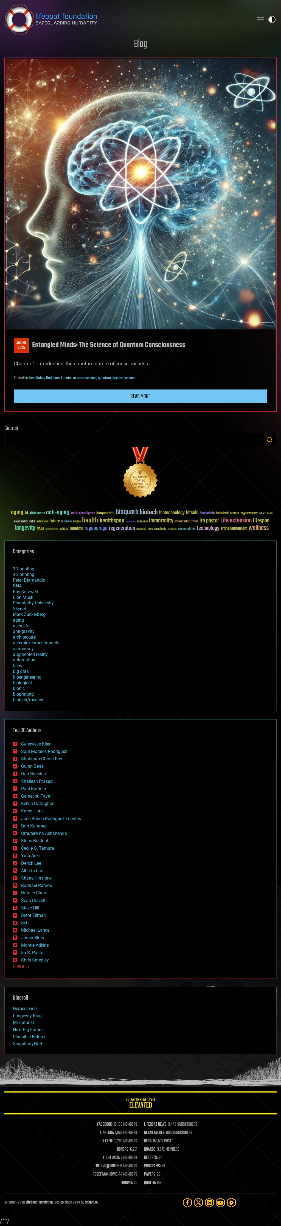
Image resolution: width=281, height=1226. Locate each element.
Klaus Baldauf (35, 840)
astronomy (23, 648)
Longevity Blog (27, 1015)
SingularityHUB (27, 1043)
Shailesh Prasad (37, 781)
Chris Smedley (35, 960)
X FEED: (107, 1141)
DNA (17, 585)
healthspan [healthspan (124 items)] (112, 520)
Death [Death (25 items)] (269, 513)
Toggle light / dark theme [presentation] (272, 19)
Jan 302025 (21, 345)
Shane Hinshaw (36, 878)
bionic (19, 688)
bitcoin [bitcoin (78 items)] (192, 513)
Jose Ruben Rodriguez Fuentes (50, 378)
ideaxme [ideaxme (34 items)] (142, 522)
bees (17, 665)
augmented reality (30, 654)
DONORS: (123, 1149)
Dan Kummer (34, 826)
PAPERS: (150, 1174)
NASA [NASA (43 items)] (40, 529)
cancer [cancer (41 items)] (234, 513)
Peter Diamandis (29, 580)
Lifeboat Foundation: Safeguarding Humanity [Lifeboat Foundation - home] (126, 19)
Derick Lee (31, 863)
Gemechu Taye (35, 796)
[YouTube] (220, 1202)
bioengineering (27, 677)
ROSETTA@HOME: (105, 1174)
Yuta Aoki (30, 855)
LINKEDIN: (107, 1132)
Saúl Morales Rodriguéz (44, 751)
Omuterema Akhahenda (44, 833)
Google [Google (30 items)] (77, 522)
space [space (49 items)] (172, 528)
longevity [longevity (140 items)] (25, 528)
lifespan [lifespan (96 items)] (261, 521)
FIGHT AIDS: (111, 1157)
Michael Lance (35, 930)
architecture (24, 637)
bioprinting (23, 694)
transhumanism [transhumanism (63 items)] (234, 528)
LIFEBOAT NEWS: (155, 1124)
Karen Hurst (32, 810)
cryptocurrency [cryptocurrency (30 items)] (249, 513)
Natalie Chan (33, 892)
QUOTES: (150, 1183)
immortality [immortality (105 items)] (161, 520)
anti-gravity (24, 631)
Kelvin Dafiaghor (37, 803)
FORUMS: (126, 1183)
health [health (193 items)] (90, 521)
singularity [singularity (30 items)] (160, 529)
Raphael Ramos (36, 885)
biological (22, 682)
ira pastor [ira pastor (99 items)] (209, 521)
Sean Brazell (33, 900)
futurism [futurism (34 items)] (66, 522)
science (129, 378)
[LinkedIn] (209, 1202)
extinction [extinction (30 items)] (42, 522)
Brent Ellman (33, 915)
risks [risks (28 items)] (150, 529)
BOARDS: (150, 1149)
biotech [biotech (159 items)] (149, 512)
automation (24, 659)
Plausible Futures (29, 1036)
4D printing (23, 574)
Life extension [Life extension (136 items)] (236, 520)
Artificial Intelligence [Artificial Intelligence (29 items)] (83, 513)
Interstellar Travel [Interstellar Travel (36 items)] (186, 522)
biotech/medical (28, 699)
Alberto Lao (32, 870)
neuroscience (86, 378)
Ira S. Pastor (33, 952)
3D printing (23, 568)
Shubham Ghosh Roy (41, 758)
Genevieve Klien (36, 744)
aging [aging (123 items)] (17, 512)
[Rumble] (231, 1202)
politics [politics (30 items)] (64, 529)
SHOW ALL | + (21, 967)
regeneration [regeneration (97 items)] (122, 528)
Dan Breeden (33, 773)
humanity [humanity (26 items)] (131, 522)
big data (21, 671)
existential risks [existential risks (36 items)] (24, 522)
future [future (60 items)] (54, 521)
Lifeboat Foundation (39, 1202)
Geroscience (24, 1008)
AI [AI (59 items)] (26, 513)
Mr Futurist (23, 1022)
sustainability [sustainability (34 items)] (186, 529)
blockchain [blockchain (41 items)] (207, 513)
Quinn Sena (32, 766)
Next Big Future (28, 1029)
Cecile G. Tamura (37, 848)
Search (269, 439)
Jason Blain (32, 937)
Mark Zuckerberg (29, 614)
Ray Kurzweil (25, 591)
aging (18, 620)
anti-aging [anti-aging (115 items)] (57, 512)
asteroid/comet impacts (36, 642)
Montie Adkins (35, 945)
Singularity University (33, 602)
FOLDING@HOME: (106, 1166)
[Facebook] (187, 1202)
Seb (25, 922)
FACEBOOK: (105, 1124)
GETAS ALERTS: (154, 1132)
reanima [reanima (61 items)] (76, 528)
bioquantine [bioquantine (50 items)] (105, 513)
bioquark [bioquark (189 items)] (127, 512)
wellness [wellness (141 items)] (259, 528)
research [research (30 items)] (141, 529)
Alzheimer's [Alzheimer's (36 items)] (37, 513)
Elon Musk (23, 597)
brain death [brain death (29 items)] (222, 513)
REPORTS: (151, 1157)
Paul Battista (33, 788)
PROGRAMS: (152, 1166)
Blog (140, 44)
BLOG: (148, 1141)
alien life (21, 625)
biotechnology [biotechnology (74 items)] (172, 513)
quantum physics (110, 378)
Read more (140, 396)
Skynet (19, 608)
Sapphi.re (91, 1202)
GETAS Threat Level (140, 1103)
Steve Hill (30, 908)
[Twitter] (198, 1202)
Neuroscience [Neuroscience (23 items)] (52, 529)
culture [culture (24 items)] (262, 513)
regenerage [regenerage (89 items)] (96, 528)
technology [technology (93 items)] (208, 528)
